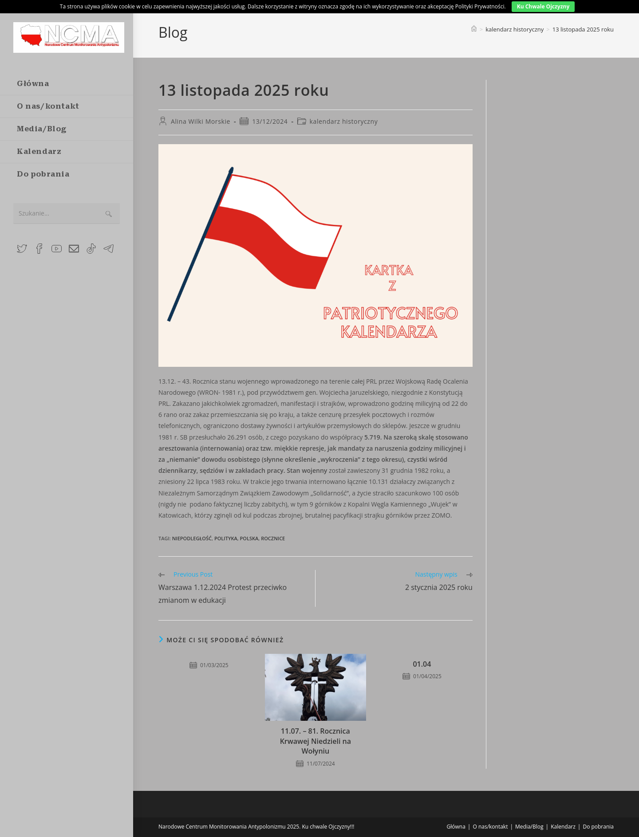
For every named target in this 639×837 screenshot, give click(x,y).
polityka (225, 538)
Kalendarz (563, 826)
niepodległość (192, 538)
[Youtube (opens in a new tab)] (56, 248)
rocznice (273, 538)
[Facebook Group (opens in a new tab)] (39, 248)
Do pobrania (598, 826)
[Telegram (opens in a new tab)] (108, 248)
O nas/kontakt (490, 826)
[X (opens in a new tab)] (22, 248)
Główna (456, 826)
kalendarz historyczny (344, 121)
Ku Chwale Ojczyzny (543, 6)
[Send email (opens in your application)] (74, 248)
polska (249, 538)
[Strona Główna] (474, 29)
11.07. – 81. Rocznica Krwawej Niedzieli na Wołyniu (315, 741)
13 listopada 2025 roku (583, 29)
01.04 (422, 664)
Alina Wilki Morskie (200, 121)
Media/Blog (529, 826)
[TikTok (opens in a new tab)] (91, 248)
